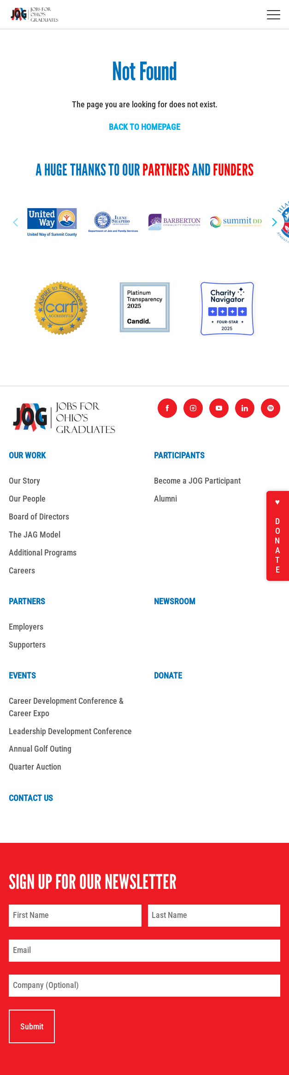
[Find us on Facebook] (167, 408)
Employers (26, 626)
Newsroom (174, 601)
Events (22, 675)
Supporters (27, 644)
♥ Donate (278, 535)
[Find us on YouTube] (219, 408)
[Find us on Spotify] (270, 408)
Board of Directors (39, 516)
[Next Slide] (273, 222)
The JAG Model (34, 534)
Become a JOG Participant (197, 480)
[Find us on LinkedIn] (244, 408)
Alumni (165, 498)
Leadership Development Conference (70, 731)
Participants (179, 455)
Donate (168, 675)
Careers (22, 570)
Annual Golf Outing (40, 749)
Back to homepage (144, 127)
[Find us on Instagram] (193, 408)
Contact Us (31, 798)
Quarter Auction (35, 766)
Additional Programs (43, 552)
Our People (27, 498)
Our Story (24, 480)
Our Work (27, 455)
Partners (27, 601)
